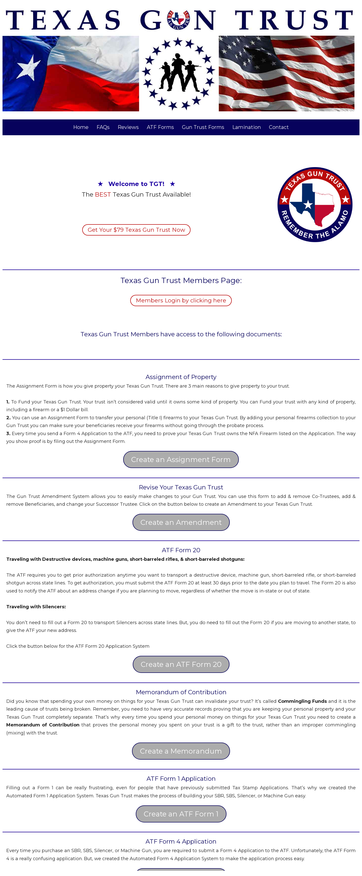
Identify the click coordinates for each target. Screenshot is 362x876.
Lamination (246, 127)
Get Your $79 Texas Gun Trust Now (136, 229)
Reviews (128, 127)
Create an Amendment (181, 522)
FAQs (103, 127)
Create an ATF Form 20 (181, 664)
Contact (279, 127)
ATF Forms (160, 127)
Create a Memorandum (181, 751)
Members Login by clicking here (181, 300)
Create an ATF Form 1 (181, 814)
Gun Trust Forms (203, 127)
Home (80, 127)
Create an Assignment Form (181, 459)
